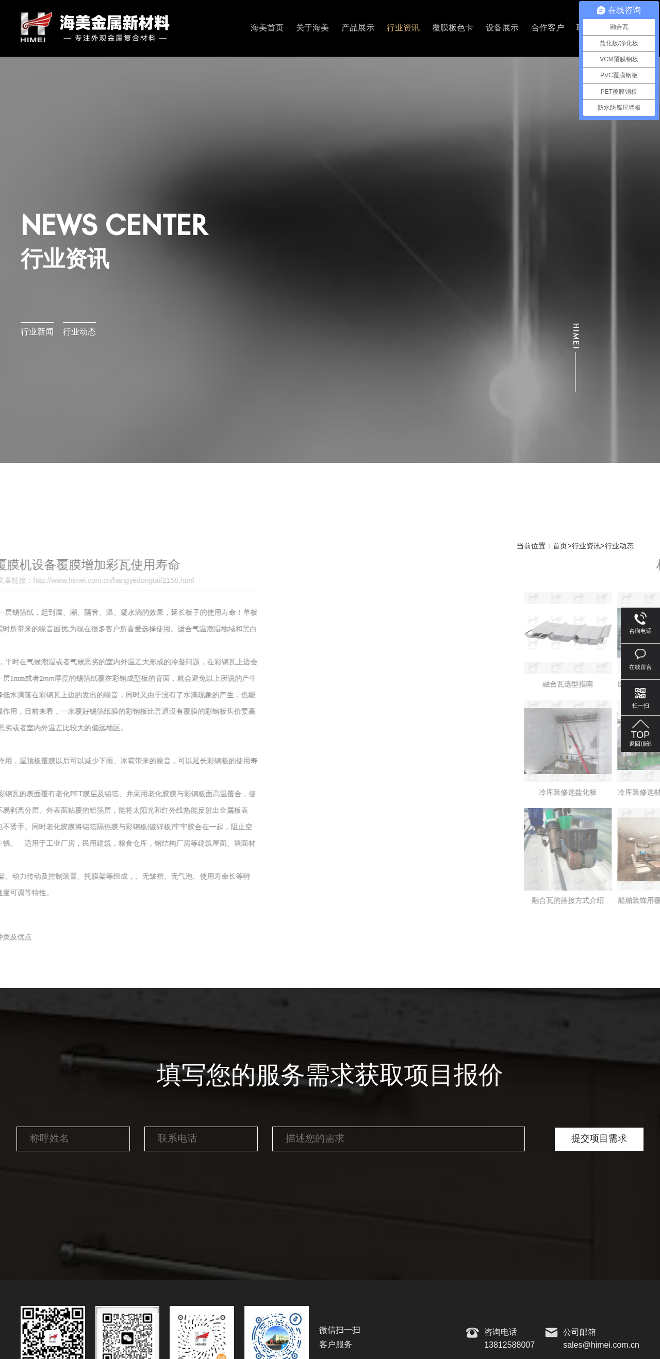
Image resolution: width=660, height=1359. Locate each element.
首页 (560, 546)
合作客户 (547, 28)
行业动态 (79, 332)
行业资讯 (403, 28)
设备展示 (502, 28)
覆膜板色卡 (452, 28)
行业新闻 (37, 332)
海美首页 (267, 28)
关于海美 (312, 28)
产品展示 (357, 28)
